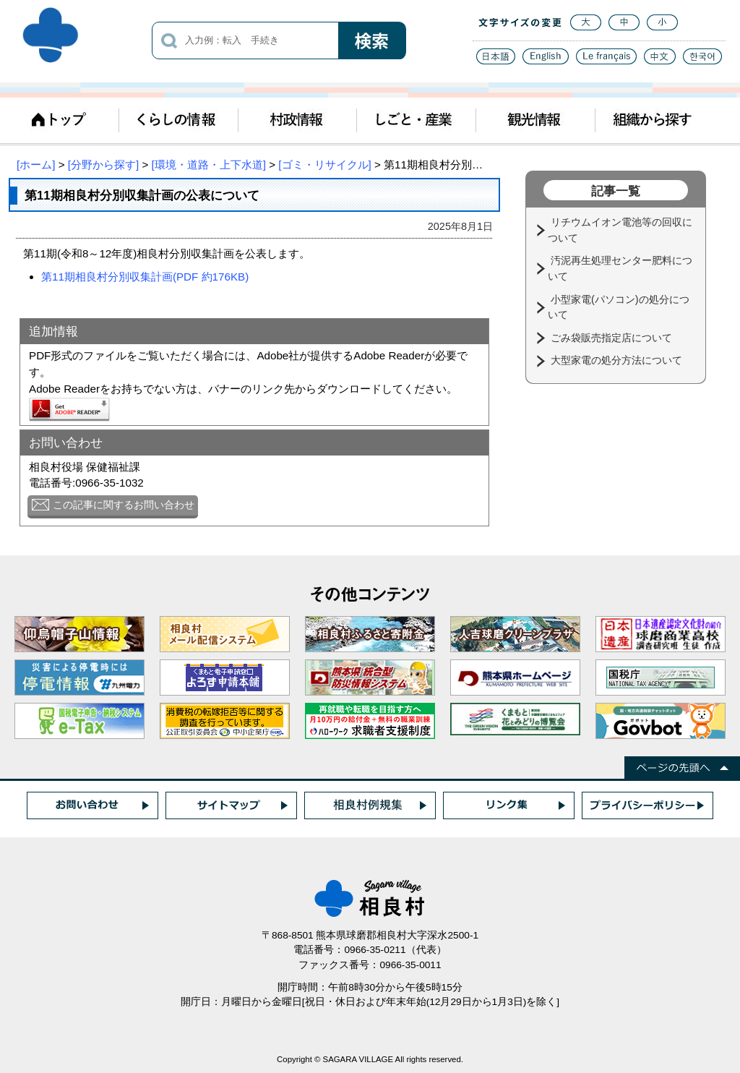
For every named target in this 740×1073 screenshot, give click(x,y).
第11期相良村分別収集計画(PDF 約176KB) (145, 276)
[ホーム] (36, 164)
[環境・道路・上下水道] (209, 164)
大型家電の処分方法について (618, 360)
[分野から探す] (103, 164)
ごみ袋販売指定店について (613, 337)
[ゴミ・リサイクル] (324, 164)
